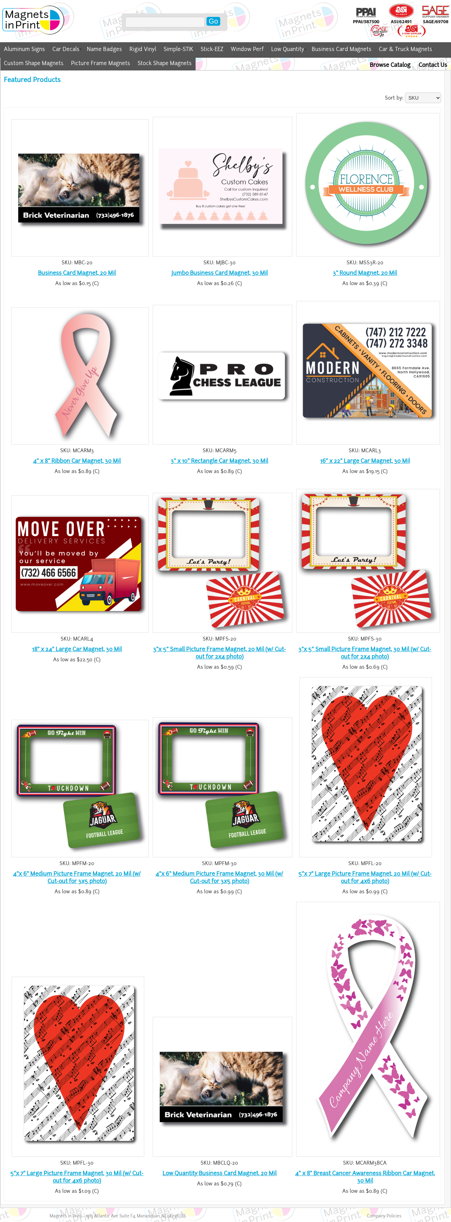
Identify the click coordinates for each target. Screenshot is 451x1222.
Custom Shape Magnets (34, 63)
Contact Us (433, 65)
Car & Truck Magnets (405, 49)
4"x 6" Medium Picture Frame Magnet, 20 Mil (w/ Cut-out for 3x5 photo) (77, 877)
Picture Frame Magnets (100, 63)
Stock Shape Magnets (165, 63)
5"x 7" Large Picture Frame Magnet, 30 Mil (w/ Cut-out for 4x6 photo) (77, 1177)
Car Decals (66, 49)
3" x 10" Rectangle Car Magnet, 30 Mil (219, 461)
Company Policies (384, 1216)
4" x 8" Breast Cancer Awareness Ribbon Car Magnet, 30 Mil (365, 1177)
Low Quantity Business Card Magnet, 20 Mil (220, 1173)
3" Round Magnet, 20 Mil (365, 273)
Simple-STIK (178, 49)
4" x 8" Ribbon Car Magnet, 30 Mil (77, 461)
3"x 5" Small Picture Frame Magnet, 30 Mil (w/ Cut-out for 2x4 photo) (364, 652)
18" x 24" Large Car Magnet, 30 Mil (77, 649)
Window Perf (247, 49)
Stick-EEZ (212, 49)
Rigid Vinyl (142, 49)
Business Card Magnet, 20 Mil (77, 273)
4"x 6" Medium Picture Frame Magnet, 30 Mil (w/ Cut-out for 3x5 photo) (219, 877)
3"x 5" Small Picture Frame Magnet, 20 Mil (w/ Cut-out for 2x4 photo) (219, 652)
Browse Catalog (390, 65)
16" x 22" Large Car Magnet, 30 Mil (365, 461)
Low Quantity (287, 49)
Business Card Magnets (341, 49)
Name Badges (104, 49)
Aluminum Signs (24, 49)
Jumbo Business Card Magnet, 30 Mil (219, 273)
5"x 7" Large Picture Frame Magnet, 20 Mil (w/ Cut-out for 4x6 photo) (365, 877)
